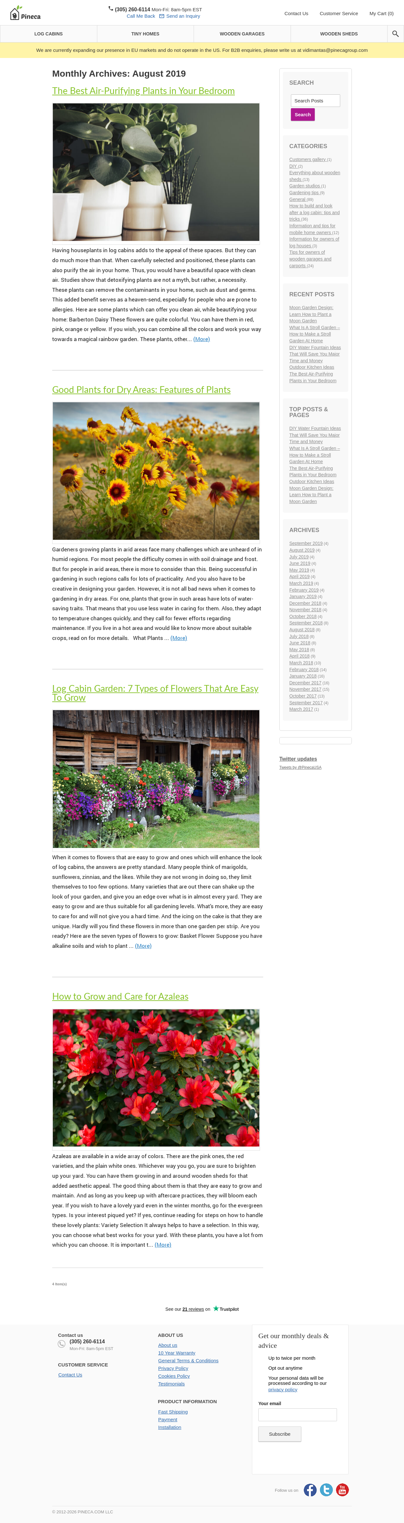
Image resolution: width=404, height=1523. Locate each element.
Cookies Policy (174, 1376)
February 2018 (304, 669)
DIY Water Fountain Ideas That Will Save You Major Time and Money (315, 354)
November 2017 (305, 689)
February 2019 (304, 590)
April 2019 (299, 576)
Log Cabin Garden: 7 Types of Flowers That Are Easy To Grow (155, 693)
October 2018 (303, 616)
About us (167, 1345)
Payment (167, 1419)
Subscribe (280, 1434)
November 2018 (305, 609)
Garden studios (305, 185)
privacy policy (282, 1389)
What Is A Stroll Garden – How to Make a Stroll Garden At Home (314, 334)
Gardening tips (304, 192)
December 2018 (305, 603)
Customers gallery (308, 159)
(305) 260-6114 (87, 1341)
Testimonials (171, 1383)
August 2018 (302, 629)
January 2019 (303, 596)
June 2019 (299, 563)
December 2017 (305, 682)
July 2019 (299, 556)
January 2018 (303, 676)
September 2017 (306, 702)
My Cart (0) (382, 13)
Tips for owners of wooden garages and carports (310, 259)
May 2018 (299, 649)
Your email (269, 1403)
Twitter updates (298, 759)
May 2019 (299, 570)
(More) (201, 339)
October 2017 (303, 696)
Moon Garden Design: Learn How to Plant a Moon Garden (311, 314)
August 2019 (302, 550)
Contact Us (296, 13)
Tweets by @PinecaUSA (300, 767)
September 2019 (306, 543)
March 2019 (301, 583)
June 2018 (299, 642)
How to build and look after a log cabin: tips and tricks (314, 212)
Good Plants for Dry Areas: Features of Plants (141, 389)
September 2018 (306, 622)
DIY (293, 166)
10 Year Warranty (176, 1353)
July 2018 (299, 636)
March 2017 (301, 709)
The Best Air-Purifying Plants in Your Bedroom (143, 90)
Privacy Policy (173, 1368)
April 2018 (299, 656)
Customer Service (339, 13)
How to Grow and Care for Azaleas (120, 996)
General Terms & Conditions (188, 1360)
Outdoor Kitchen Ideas (311, 367)
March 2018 (301, 662)
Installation (169, 1427)
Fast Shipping (173, 1411)
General (298, 199)
